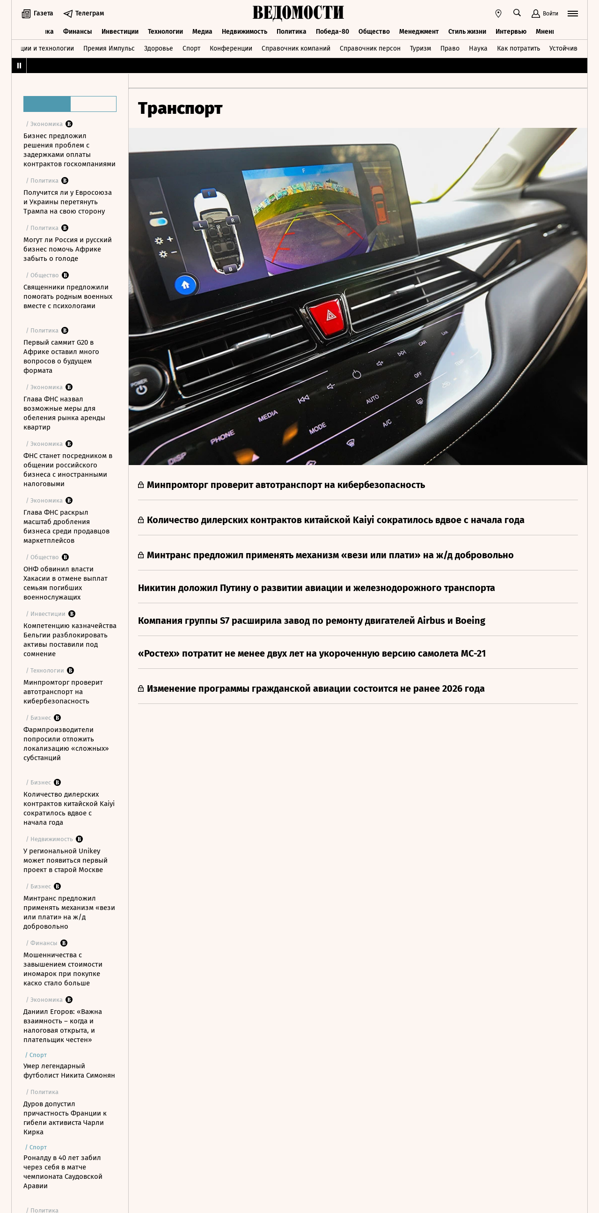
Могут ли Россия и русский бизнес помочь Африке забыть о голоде (67, 249)
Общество (374, 32)
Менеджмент (419, 32)
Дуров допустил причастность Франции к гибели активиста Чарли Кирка (65, 1118)
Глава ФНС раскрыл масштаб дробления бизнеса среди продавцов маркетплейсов (66, 526)
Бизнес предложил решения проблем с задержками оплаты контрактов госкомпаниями (69, 150)
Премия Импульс (109, 48)
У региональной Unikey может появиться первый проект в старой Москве (65, 860)
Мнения (548, 32)
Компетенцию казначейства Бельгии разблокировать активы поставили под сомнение (70, 639)
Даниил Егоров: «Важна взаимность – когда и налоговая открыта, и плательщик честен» (62, 1025)
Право (450, 48)
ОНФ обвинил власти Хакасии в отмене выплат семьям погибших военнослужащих (65, 583)
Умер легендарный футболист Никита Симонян (69, 1071)
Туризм (420, 48)
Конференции (231, 48)
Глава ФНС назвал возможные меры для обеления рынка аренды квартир (64, 413)
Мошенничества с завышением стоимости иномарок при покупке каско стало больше (62, 969)
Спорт (191, 48)
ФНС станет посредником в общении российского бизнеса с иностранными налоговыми (67, 469)
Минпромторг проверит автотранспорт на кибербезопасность (63, 691)
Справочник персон (370, 48)
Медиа (202, 32)
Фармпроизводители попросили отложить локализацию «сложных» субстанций (66, 743)
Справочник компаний (296, 48)
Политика (292, 32)
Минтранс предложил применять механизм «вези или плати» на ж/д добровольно (69, 912)
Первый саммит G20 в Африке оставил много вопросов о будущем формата (61, 356)
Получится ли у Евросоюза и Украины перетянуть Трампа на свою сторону (67, 201)
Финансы (77, 32)
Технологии (165, 32)
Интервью (511, 32)
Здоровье (158, 48)
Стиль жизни (467, 32)
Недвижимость (244, 32)
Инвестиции (120, 32)
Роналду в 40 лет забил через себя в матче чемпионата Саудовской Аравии (62, 1172)
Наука (478, 48)
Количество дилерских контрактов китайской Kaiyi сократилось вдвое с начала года (69, 808)
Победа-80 (332, 32)
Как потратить (518, 48)
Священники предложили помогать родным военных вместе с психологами (67, 296)
